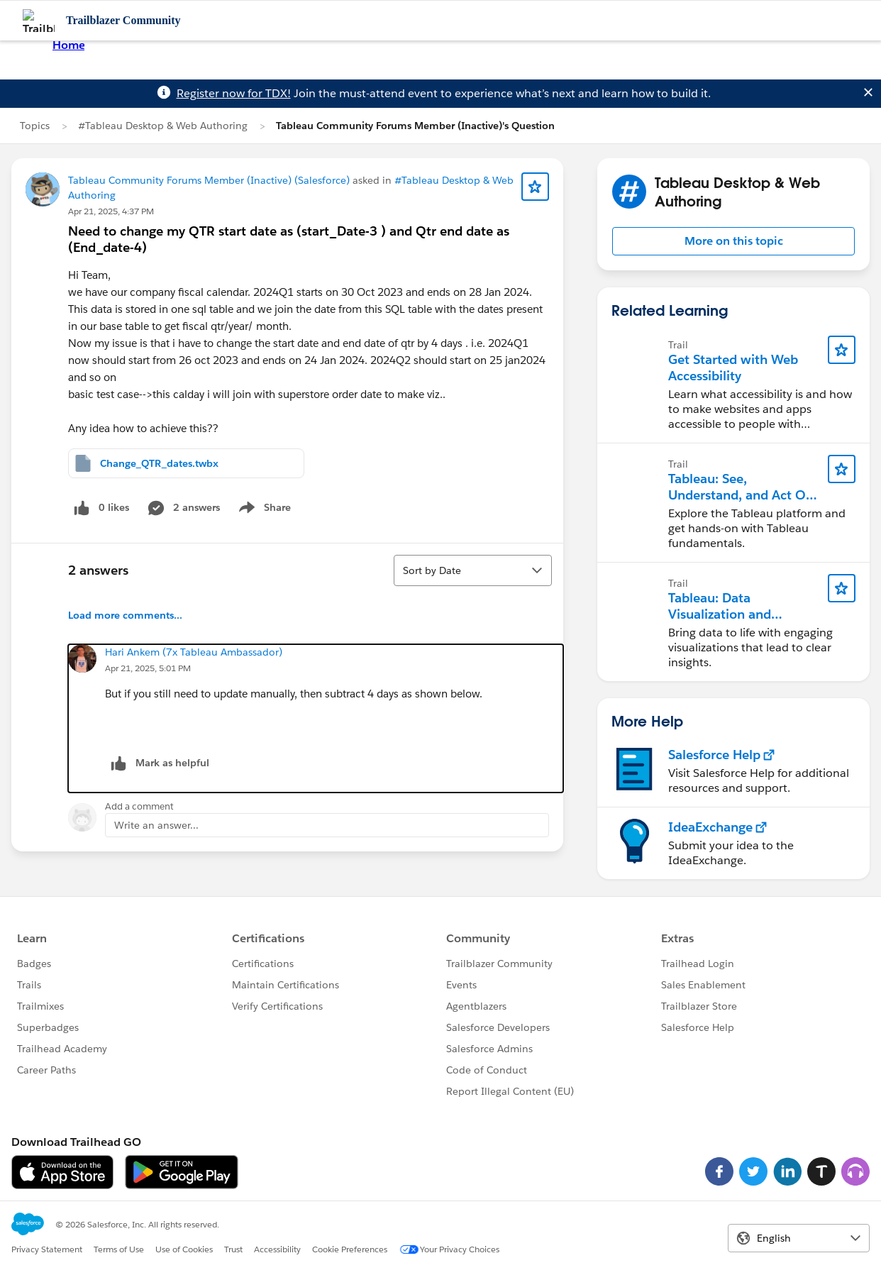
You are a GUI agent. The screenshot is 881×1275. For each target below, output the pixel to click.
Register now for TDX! (234, 93)
